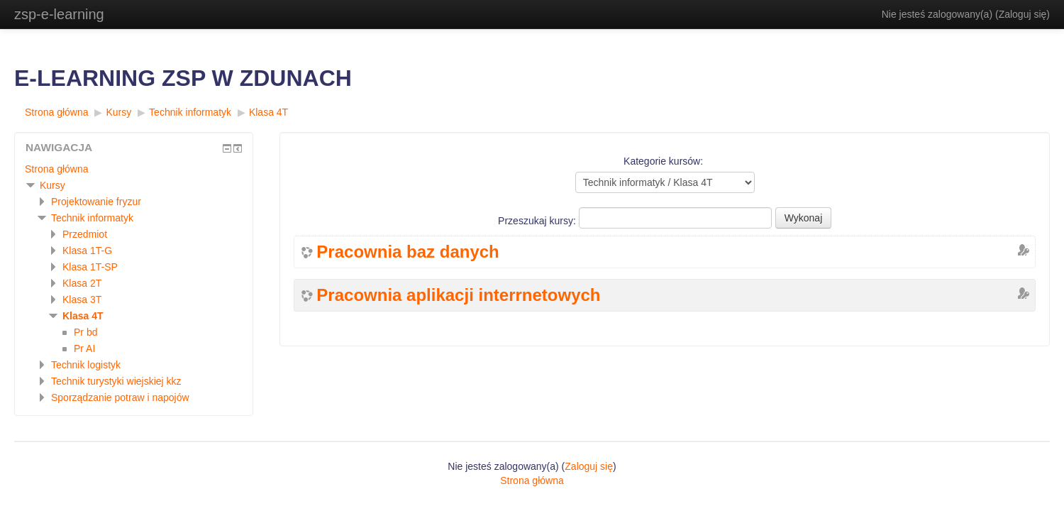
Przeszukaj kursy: (538, 220)
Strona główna (57, 112)
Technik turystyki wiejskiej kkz (116, 381)
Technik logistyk (86, 364)
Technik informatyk (190, 112)
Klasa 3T (81, 299)
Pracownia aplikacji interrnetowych (458, 295)
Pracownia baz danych (407, 251)
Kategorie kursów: (663, 161)
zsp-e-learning (59, 14)
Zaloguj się (1023, 14)
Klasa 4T (268, 112)
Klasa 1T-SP (90, 267)
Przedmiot (84, 234)
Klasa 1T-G (87, 250)
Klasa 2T (81, 283)
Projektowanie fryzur (96, 201)
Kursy (118, 112)
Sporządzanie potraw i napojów (120, 397)
